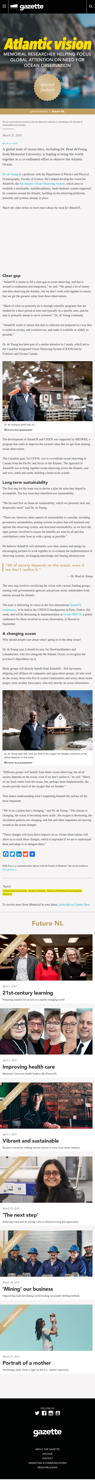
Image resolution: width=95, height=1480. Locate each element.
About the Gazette (47, 1449)
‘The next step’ (20, 1215)
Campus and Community (15, 891)
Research (7, 894)
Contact (47, 1458)
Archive (47, 1454)
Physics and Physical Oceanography (64, 891)
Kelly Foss (12, 143)
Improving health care (28, 1066)
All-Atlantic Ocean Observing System (42, 183)
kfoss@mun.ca (9, 869)
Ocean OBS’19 (72, 614)
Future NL (58, 111)
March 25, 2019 (11, 135)
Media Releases (47, 1467)
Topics (6, 886)
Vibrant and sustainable (30, 1140)
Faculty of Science (37, 891)
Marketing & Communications (48, 1463)
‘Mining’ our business (27, 1289)
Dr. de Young (10, 174)
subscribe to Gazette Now (74, 904)
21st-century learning (27, 992)
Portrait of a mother (26, 1363)
